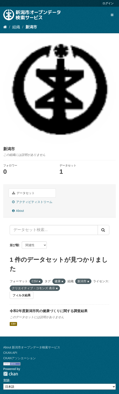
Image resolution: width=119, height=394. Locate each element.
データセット (23, 193)
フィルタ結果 (22, 295)
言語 (6, 380)
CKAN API (10, 352)
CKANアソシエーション (19, 358)
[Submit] (103, 230)
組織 (16, 27)
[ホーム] (5, 27)
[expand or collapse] (112, 15)
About (18, 210)
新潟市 (31, 27)
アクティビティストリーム (32, 202)
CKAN (10, 374)
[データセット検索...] (54, 230)
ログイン (108, 3)
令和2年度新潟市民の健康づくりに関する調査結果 (49, 311)
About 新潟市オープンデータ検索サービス (31, 347)
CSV (13, 323)
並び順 (14, 245)
